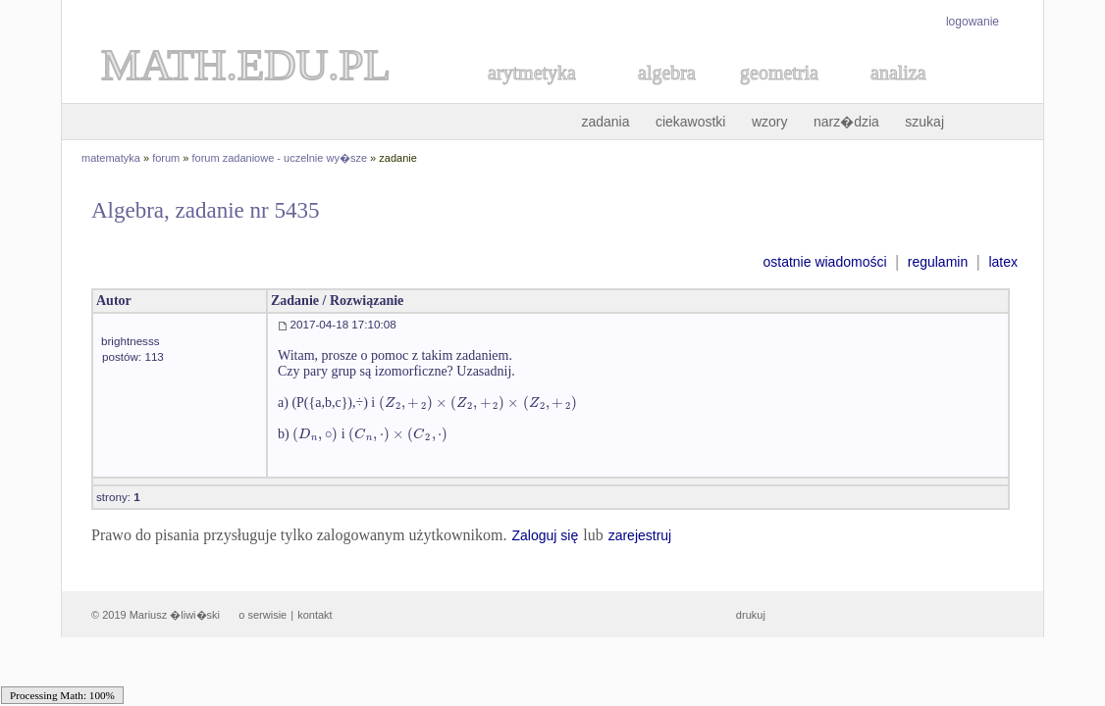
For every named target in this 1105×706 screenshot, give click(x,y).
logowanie (972, 21)
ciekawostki (691, 121)
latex (1003, 262)
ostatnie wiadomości (824, 262)
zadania (605, 121)
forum (166, 158)
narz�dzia (846, 121)
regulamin (938, 262)
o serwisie (262, 615)
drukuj (750, 615)
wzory (770, 121)
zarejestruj (640, 535)
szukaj (924, 121)
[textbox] (478, 402)
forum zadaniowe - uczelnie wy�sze (280, 158)
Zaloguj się (544, 535)
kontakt (314, 615)
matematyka (110, 158)
